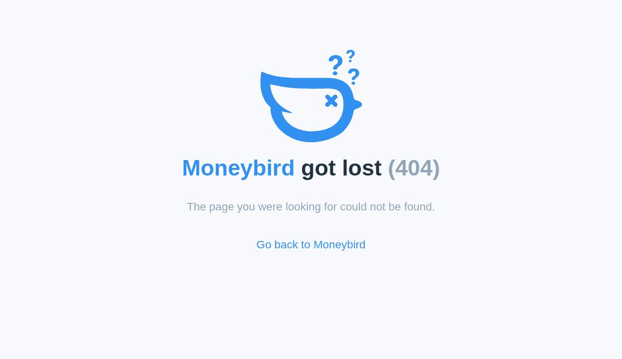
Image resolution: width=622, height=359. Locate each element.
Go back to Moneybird (310, 244)
